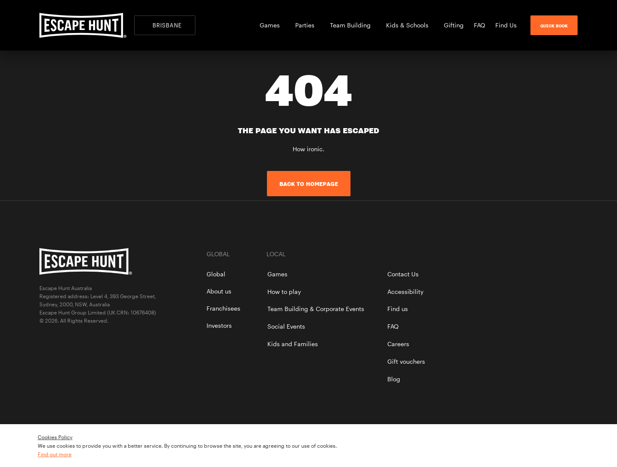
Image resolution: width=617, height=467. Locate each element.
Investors (219, 325)
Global (216, 274)
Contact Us (403, 274)
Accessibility (405, 291)
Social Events (286, 326)
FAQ (479, 25)
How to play (284, 291)
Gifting (454, 25)
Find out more (55, 454)
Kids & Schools (410, 25)
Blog (393, 379)
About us (219, 291)
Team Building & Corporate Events (315, 308)
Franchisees (223, 308)
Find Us (506, 25)
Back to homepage (308, 184)
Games (272, 25)
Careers (398, 343)
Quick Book (554, 26)
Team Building (353, 25)
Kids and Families (292, 343)
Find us (397, 308)
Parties (307, 25)
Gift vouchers (406, 361)
